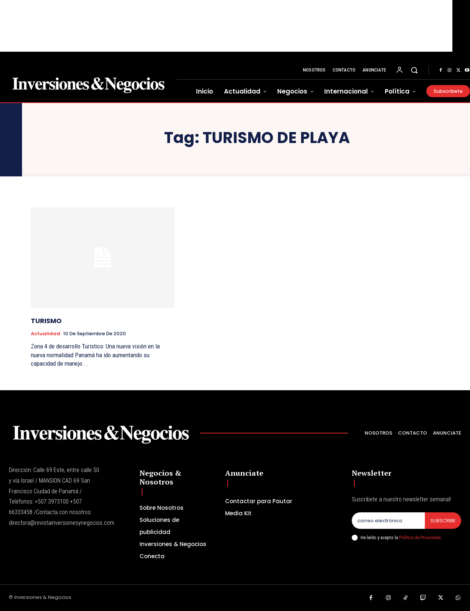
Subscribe (443, 520)
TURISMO (46, 320)
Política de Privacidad (420, 537)
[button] (414, 70)
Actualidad (45, 334)
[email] (388, 520)
